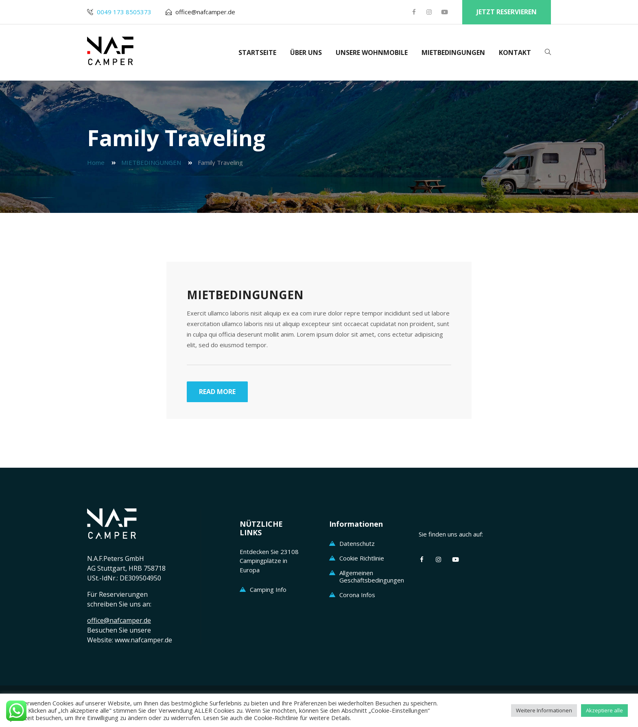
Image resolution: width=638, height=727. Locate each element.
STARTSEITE (257, 52)
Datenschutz (357, 543)
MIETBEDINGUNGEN (453, 52)
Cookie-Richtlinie (276, 718)
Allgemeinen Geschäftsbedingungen (371, 576)
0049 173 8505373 (124, 12)
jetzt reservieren (506, 11)
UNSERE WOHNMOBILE (372, 52)
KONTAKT (515, 52)
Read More (217, 391)
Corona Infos (357, 595)
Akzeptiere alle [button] (604, 710)
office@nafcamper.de (205, 12)
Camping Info (268, 589)
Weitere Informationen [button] (544, 710)
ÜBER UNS (306, 52)
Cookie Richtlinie (361, 558)
